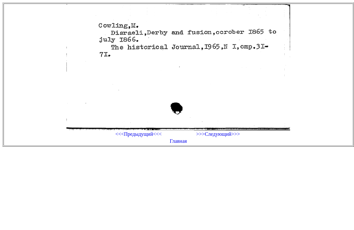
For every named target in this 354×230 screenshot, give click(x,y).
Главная (178, 141)
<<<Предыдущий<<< (138, 134)
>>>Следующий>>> (218, 134)
